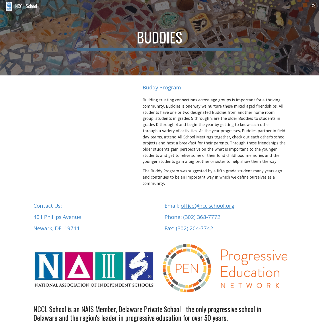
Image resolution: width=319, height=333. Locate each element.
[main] (159, 37)
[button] (313, 6)
